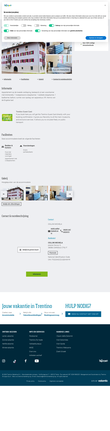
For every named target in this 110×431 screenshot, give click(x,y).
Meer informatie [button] (12, 38)
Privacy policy (31, 381)
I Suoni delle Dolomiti (64, 336)
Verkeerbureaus (35, 344)
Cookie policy (42, 381)
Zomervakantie (8, 340)
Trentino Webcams (63, 348)
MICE (31, 348)
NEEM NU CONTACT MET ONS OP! (83, 314)
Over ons (32, 351)
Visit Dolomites (62, 340)
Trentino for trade (36, 340)
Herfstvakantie (7, 344)
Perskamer (33, 336)
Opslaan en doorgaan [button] (96, 38)
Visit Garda (60, 344)
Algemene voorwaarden (57, 381)
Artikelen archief (35, 355)
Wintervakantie (8, 348)
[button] (105, 5)
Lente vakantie (7, 336)
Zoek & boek (61, 351)
